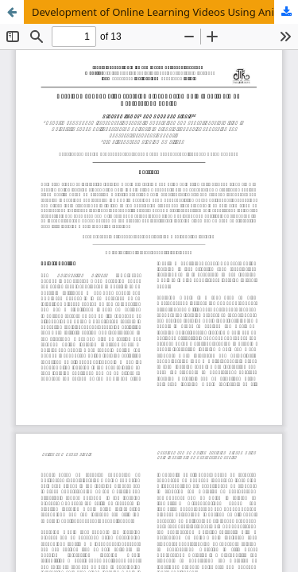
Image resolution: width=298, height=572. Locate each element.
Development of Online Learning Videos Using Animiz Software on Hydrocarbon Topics (165, 12)
